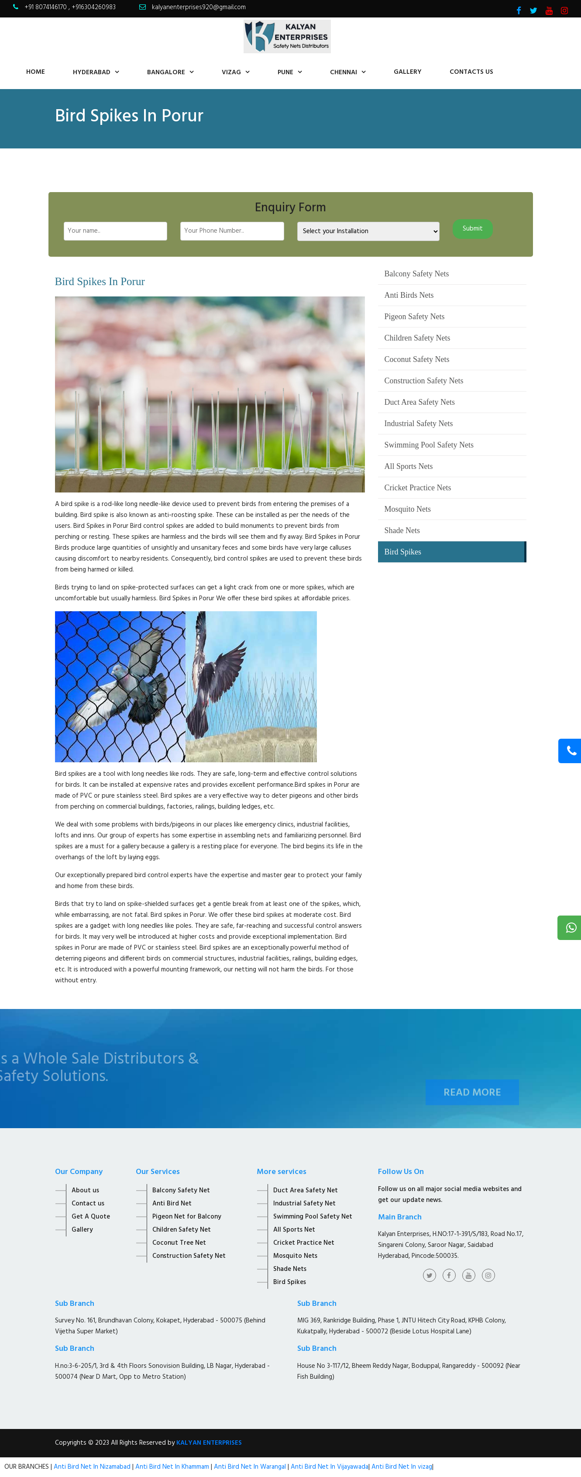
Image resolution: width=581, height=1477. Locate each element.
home (35, 72)
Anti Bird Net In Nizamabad (93, 1467)
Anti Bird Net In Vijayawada (329, 1467)
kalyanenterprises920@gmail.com (199, 7)
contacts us (471, 72)
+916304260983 (94, 7)
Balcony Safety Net (181, 1190)
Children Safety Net (181, 1230)
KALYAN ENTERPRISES (209, 1443)
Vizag (231, 72)
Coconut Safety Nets (417, 359)
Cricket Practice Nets (418, 487)
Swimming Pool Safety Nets (429, 445)
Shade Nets (402, 530)
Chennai (343, 72)
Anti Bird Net (172, 1203)
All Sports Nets (409, 466)
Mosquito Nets (408, 509)
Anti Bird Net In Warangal (250, 1467)
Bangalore (166, 72)
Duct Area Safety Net (305, 1190)
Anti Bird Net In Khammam (173, 1467)
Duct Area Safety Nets (420, 402)
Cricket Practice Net (303, 1243)
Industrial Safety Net (304, 1203)
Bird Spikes (403, 551)
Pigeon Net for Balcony (186, 1217)
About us (85, 1190)
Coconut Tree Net (179, 1243)
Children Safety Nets (417, 338)
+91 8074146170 (46, 7)
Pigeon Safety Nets (415, 316)
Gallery (408, 72)
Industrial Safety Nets (419, 423)
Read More (472, 1104)
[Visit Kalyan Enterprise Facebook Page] (518, 12)
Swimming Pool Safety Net (312, 1217)
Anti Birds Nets (409, 295)
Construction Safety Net (189, 1256)
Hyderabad (91, 72)
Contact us (88, 1203)
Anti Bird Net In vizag (401, 1467)
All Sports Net (294, 1230)
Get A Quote (91, 1217)
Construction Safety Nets (424, 380)
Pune (285, 72)
